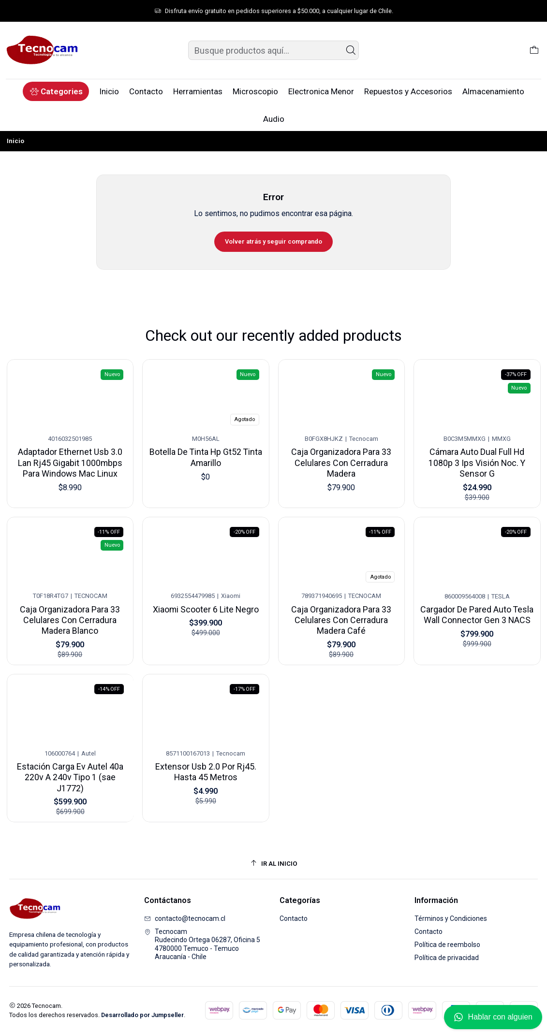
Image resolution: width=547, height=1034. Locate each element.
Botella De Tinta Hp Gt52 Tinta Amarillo (205, 450)
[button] (56, 91)
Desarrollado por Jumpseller (142, 1015)
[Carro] (534, 50)
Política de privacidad (446, 957)
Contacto (294, 918)
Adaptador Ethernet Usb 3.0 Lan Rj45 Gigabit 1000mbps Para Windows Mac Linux (70, 456)
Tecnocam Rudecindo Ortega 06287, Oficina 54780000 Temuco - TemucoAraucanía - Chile (202, 944)
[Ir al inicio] (273, 863)
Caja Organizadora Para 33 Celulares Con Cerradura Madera (341, 451)
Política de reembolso (447, 944)
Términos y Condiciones (450, 918)
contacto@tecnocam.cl (184, 918)
